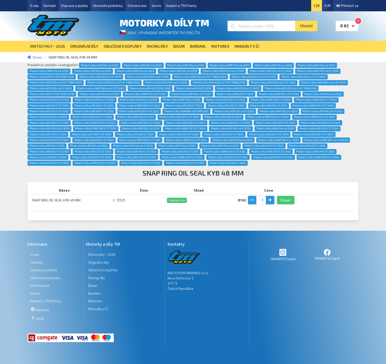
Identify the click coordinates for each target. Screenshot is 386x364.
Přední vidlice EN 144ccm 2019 (92, 70)
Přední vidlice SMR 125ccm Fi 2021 (145, 93)
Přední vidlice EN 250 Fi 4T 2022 (49, 111)
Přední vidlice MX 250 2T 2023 (135, 116)
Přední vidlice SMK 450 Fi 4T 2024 (186, 139)
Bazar (92, 285)
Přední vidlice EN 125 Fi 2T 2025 (185, 162)
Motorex (95, 301)
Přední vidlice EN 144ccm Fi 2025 (133, 145)
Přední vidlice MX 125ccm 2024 (140, 128)
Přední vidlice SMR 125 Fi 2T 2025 (278, 139)
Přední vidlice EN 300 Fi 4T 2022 (94, 111)
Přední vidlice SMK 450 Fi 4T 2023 (314, 116)
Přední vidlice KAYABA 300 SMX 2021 (186, 111)
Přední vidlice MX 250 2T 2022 (235, 93)
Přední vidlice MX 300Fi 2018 (193, 88)
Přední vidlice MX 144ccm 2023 (48, 116)
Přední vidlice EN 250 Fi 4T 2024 (178, 134)
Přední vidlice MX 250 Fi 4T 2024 (223, 134)
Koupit (286, 200)
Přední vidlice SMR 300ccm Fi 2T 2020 (100, 88)
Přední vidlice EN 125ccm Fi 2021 (99, 93)
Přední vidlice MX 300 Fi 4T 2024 (314, 134)
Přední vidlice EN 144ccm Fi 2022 (94, 99)
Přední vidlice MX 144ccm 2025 (220, 145)
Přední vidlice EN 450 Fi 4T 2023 (230, 122)
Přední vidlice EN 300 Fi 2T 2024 (91, 134)
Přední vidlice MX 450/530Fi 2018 (149, 88)
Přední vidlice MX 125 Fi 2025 (47, 145)
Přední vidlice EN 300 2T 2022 (226, 105)
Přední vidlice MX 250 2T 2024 (48, 134)
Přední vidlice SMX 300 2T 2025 (315, 151)
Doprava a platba (74, 5)
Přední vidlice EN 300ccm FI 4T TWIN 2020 (113, 82)
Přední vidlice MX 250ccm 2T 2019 (317, 70)
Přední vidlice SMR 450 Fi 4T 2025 (95, 162)
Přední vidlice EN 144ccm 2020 (316, 65)
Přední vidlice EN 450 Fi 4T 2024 (49, 139)
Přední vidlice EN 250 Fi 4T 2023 (49, 122)
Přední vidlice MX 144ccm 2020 (135, 70)
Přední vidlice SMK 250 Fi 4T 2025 (182, 157)
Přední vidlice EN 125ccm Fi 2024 (49, 128)
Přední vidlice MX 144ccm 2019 (178, 70)
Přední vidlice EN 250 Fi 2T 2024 (318, 128)
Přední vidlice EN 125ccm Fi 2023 (234, 111)
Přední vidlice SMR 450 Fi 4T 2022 (139, 105)
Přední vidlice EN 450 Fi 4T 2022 (93, 105)
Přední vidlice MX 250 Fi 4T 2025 (136, 157)
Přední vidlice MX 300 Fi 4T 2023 (320, 122)
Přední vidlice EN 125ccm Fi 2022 (279, 93)
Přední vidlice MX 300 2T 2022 (268, 105)
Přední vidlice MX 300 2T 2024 (135, 134)
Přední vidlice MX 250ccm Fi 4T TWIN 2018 (291, 88)
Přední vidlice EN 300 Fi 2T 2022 (49, 99)
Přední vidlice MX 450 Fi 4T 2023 (140, 122)
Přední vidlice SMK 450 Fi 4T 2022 (316, 99)
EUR (327, 5)
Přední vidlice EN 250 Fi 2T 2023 (92, 116)
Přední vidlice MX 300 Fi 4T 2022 (139, 111)
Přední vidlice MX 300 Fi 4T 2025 (273, 157)
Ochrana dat (137, 5)
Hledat (306, 25)
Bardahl (94, 293)
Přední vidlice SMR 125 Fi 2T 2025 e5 (326, 139)
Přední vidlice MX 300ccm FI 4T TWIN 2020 (219, 82)
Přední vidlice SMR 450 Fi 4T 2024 (139, 139)
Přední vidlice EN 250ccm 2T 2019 (223, 70)
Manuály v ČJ (98, 309)
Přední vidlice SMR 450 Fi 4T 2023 (94, 122)
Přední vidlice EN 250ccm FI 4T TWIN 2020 (200, 76)
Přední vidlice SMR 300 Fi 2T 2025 (224, 151)
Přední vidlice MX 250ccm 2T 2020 (166, 82)
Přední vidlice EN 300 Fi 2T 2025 (136, 151)
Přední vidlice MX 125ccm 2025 (89, 145)
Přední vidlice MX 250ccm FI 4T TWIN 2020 (56, 82)
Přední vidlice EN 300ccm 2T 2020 (51, 88)
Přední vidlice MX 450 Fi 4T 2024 (94, 139)
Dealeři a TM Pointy (181, 5)
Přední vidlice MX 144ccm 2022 (181, 99)
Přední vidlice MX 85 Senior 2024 (232, 139)
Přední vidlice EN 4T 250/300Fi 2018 (52, 93)
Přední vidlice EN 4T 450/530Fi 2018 (52, 76)
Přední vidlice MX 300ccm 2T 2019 (147, 76)
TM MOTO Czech (283, 254)
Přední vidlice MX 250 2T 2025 (93, 151)
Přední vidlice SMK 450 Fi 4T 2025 (318, 157)
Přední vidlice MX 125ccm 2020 (143, 65)
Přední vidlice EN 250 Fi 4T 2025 (91, 157)
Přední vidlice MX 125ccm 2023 (278, 111)
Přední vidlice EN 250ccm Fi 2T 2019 (254, 76)
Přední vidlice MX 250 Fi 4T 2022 (225, 99)
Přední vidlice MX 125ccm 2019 (273, 65)
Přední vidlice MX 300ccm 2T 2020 (238, 88)
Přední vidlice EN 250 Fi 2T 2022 (49, 105)
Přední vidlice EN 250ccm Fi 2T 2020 (273, 82)
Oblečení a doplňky (103, 270)
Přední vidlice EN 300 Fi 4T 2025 (228, 157)
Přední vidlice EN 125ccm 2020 (99, 65)
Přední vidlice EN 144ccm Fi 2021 (191, 93)
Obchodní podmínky (108, 5)
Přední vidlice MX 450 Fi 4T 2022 (270, 99)
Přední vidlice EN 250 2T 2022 (184, 105)
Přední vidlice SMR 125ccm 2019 (49, 70)
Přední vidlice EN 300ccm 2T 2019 (100, 76)
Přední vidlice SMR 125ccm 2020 (229, 65)
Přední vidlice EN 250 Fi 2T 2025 (264, 145)
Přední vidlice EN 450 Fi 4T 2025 (140, 162)
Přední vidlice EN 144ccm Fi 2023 (322, 111)
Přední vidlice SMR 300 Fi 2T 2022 (313, 105)
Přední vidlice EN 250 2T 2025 (307, 145)
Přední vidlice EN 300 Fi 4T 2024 (269, 134)
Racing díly (96, 278)
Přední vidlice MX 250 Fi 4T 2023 (185, 122)
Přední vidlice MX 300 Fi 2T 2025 (271, 151)
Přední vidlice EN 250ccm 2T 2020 (270, 70)
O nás (34, 5)
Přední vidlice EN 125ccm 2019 (185, 65)
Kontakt (50, 5)
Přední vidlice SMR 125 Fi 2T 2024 (185, 128)
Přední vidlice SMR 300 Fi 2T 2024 (95, 128)
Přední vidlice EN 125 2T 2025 (228, 162)
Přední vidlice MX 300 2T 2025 (48, 157)
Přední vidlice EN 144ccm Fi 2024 (231, 128)
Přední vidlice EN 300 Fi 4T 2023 (275, 122)
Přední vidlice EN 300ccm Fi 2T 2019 (303, 76)
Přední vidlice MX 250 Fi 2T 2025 (49, 151)
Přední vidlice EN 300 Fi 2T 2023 (179, 116)
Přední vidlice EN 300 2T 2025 (180, 151)
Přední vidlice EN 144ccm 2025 (177, 145)
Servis (156, 5)
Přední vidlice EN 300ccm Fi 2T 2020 (323, 82)
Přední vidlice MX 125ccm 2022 (323, 93)
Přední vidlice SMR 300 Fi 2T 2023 (268, 116)
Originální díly (98, 262)
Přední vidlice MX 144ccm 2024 (275, 128)
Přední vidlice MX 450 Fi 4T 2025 (49, 162)
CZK (317, 5)
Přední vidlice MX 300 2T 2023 (223, 116)
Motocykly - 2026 (101, 254)
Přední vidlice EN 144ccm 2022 (138, 99)
